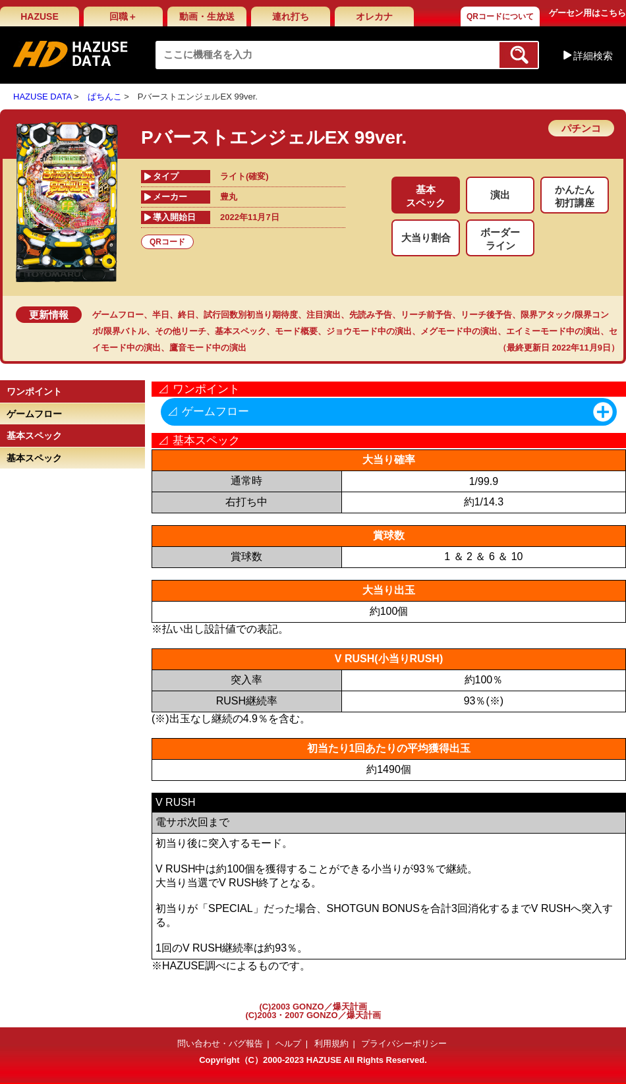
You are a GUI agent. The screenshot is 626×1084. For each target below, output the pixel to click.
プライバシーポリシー (404, 1043)
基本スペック (240, 331)
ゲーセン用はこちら (587, 13)
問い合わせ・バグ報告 (220, 1043)
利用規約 (331, 1043)
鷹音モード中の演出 (207, 348)
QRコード (167, 241)
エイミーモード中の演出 (553, 331)
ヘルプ (288, 1043)
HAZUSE (39, 16)
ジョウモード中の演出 (369, 331)
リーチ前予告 (426, 315)
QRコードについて (500, 16)
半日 (160, 315)
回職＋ (123, 16)
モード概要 (296, 331)
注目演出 (323, 315)
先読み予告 (370, 315)
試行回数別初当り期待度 (251, 315)
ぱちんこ (105, 96)
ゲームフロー (118, 315)
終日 (186, 315)
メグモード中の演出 (459, 331)
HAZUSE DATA (42, 96)
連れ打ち (290, 16)
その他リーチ (180, 331)
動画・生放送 (207, 16)
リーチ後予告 (486, 315)
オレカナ (374, 16)
